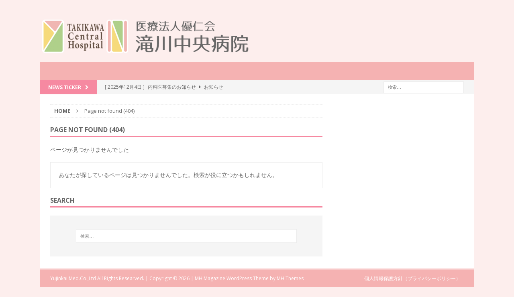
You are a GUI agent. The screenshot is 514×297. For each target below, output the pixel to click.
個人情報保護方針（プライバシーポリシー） (412, 278)
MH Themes (290, 278)
